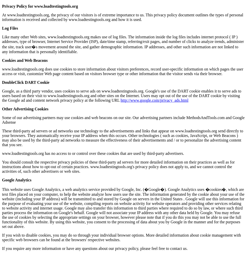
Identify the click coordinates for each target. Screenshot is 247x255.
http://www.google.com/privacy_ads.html (154, 100)
